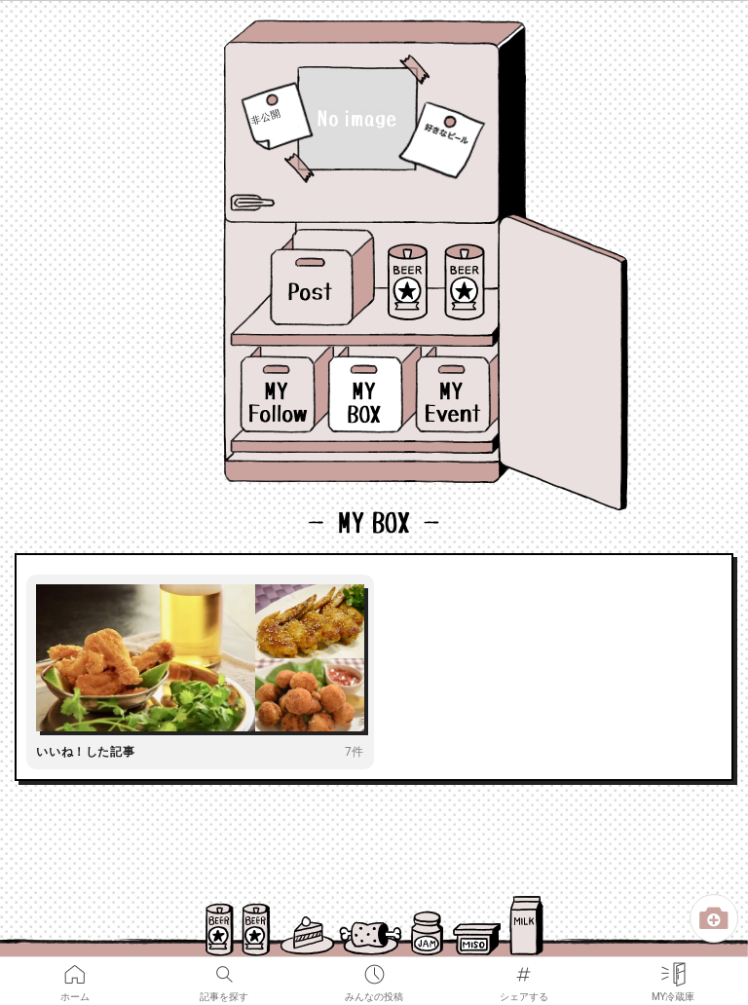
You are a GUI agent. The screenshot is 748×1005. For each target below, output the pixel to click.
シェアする (524, 970)
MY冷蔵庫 (673, 970)
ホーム (75, 970)
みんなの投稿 (374, 970)
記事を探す (224, 970)
